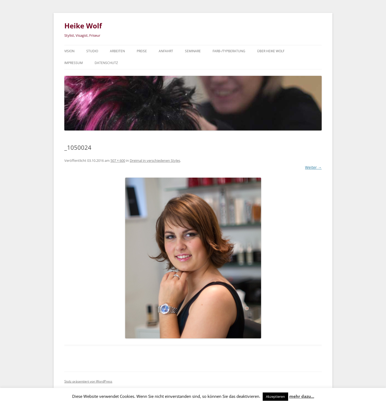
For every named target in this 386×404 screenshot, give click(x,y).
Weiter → (313, 167)
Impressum (73, 63)
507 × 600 (117, 160)
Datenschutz (106, 63)
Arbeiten (117, 51)
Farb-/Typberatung (229, 51)
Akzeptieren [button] (275, 396)
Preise (142, 51)
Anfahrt (166, 51)
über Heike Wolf (270, 51)
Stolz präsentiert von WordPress (88, 381)
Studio (92, 51)
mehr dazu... (301, 396)
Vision (69, 51)
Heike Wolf (83, 26)
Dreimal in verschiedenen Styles (155, 160)
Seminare (193, 51)
